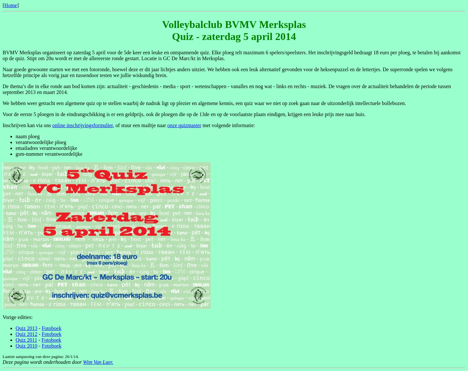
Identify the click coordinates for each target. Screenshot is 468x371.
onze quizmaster (184, 125)
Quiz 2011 (26, 340)
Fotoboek (51, 328)
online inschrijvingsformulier (82, 125)
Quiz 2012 (26, 334)
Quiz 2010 (26, 346)
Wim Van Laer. (98, 362)
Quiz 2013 (26, 328)
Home (10, 5)
